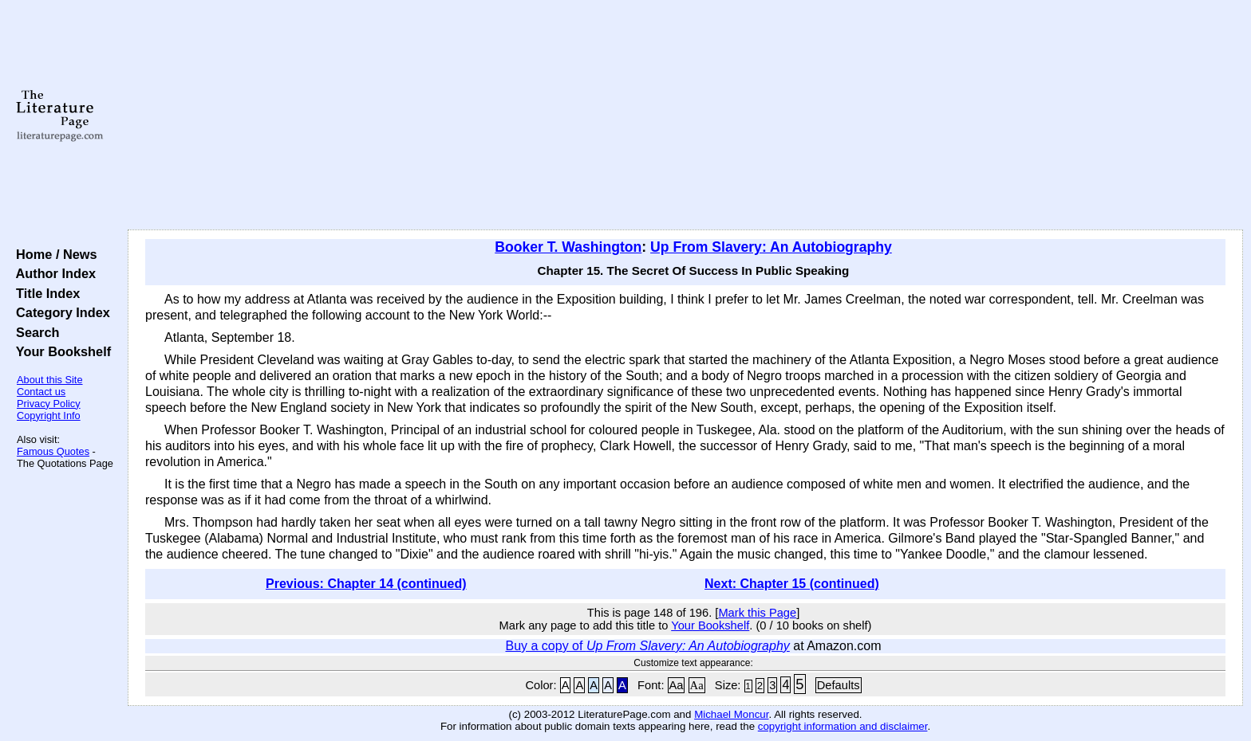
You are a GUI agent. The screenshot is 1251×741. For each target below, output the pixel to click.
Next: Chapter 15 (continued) (791, 583)
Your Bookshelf (60, 351)
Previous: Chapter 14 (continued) (366, 583)
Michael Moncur (731, 714)
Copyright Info (49, 415)
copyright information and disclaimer (843, 726)
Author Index (52, 273)
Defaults (838, 685)
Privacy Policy (49, 404)
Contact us (41, 392)
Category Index (59, 312)
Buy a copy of (647, 646)
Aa (676, 685)
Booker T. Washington (568, 247)
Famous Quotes (53, 451)
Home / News (53, 254)
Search (34, 332)
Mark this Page (757, 612)
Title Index (44, 293)
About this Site (50, 380)
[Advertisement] (685, 115)
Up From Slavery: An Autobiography (771, 247)
